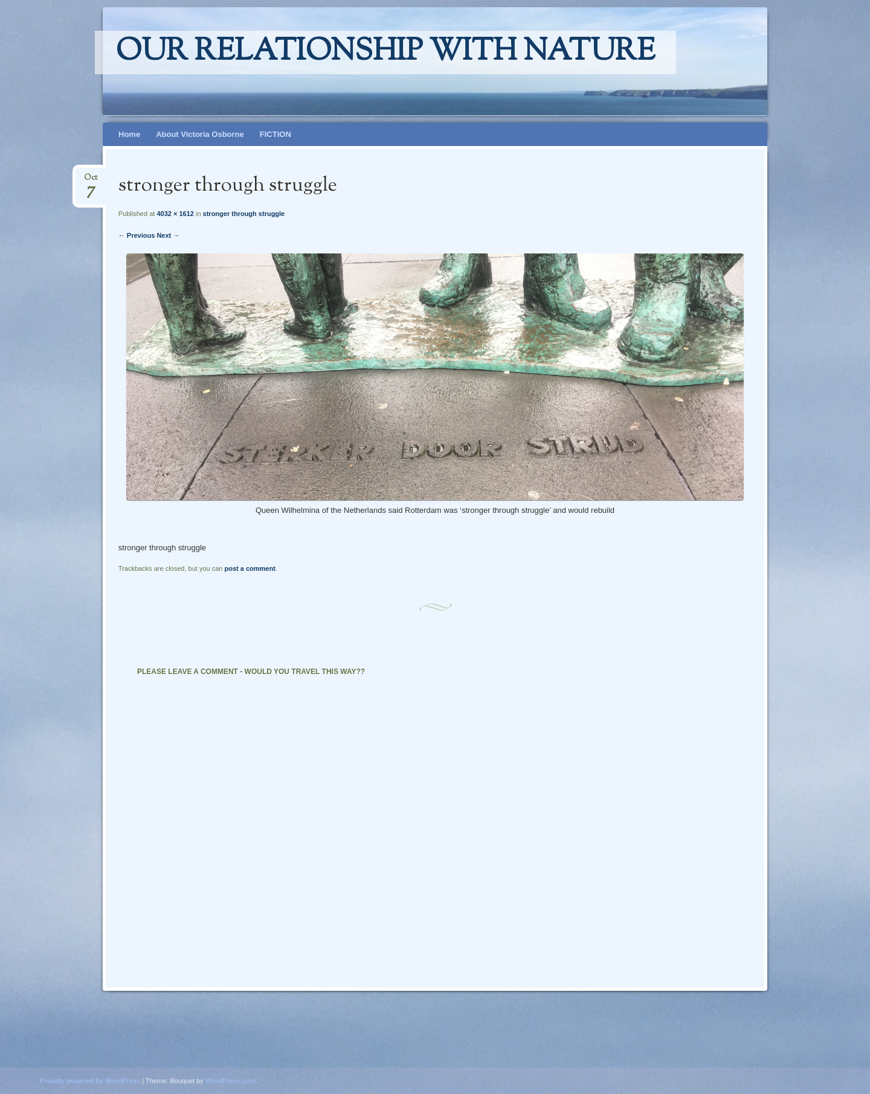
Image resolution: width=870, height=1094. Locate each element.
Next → (167, 235)
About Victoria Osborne (200, 134)
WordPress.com (230, 1080)
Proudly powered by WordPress (90, 1080)
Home (129, 134)
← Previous (136, 235)
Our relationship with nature (385, 52)
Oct (90, 181)
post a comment (249, 568)
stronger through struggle (244, 213)
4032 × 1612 (174, 213)
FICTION (275, 134)
